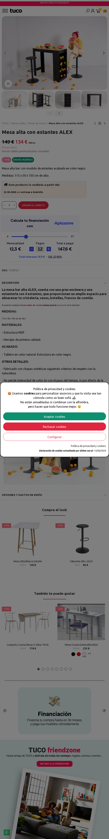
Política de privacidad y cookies (88, 446)
